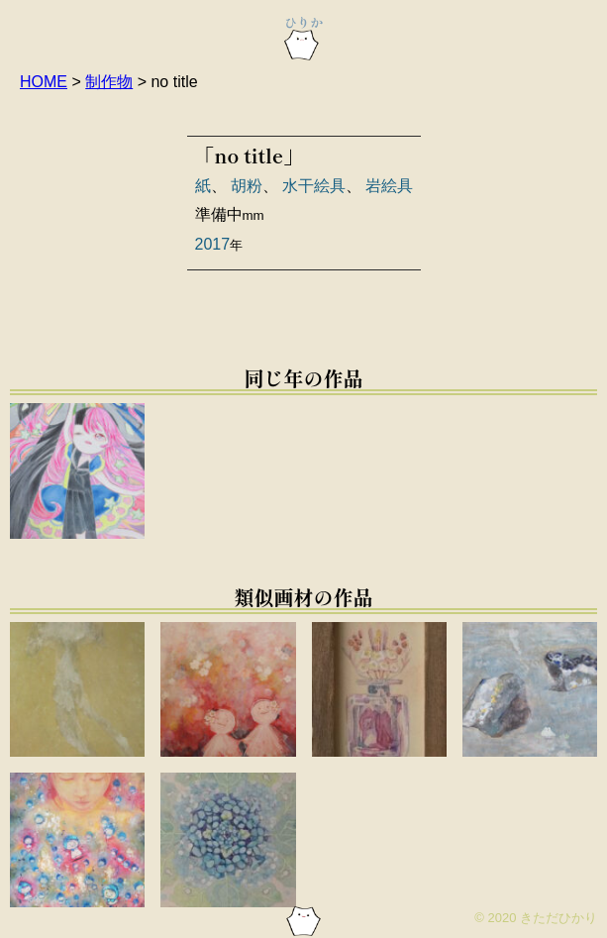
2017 (213, 244)
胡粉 (246, 185)
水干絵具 (314, 185)
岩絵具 (389, 185)
